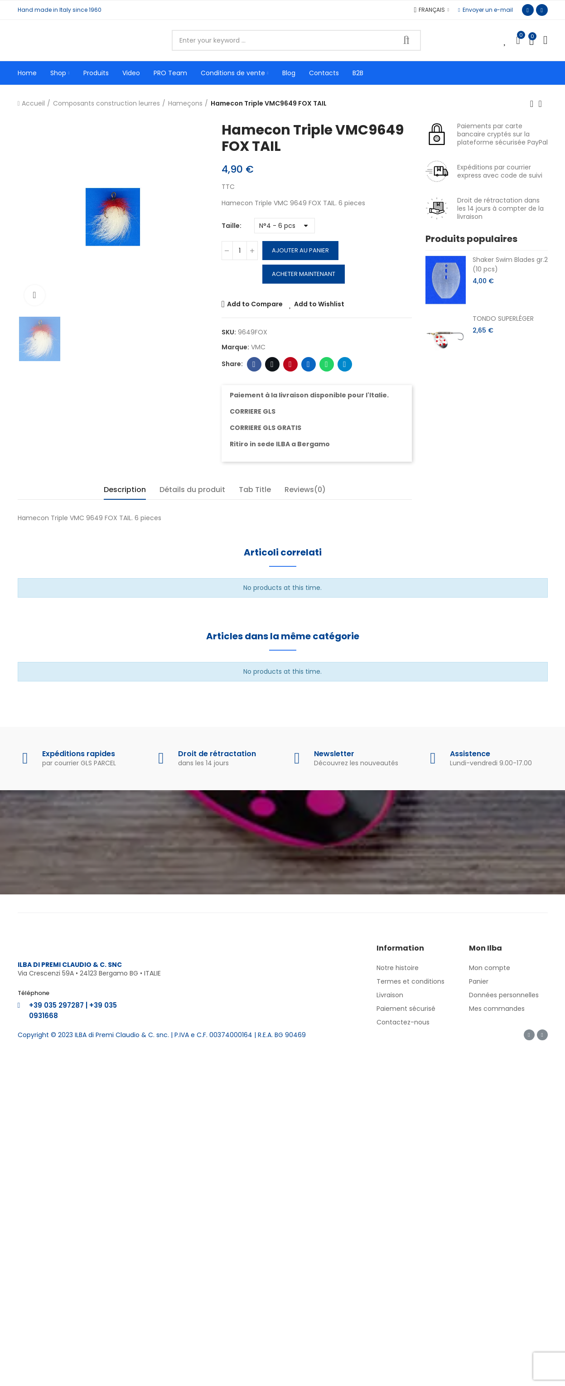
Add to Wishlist (319, 304)
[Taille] (284, 225)
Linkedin (308, 364)
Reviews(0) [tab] (305, 489)
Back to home (543, 103)
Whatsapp (326, 364)
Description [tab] (125, 489)
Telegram (344, 364)
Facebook (254, 364)
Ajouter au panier (300, 250)
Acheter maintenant (303, 274)
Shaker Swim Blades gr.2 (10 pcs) (510, 264)
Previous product (532, 103)
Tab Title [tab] (255, 489)
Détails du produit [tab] (192, 489)
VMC (258, 347)
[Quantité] (240, 250)
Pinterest (290, 364)
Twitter (272, 364)
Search (406, 40)
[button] (485, 9)
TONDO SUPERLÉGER (503, 318)
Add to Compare (255, 304)
